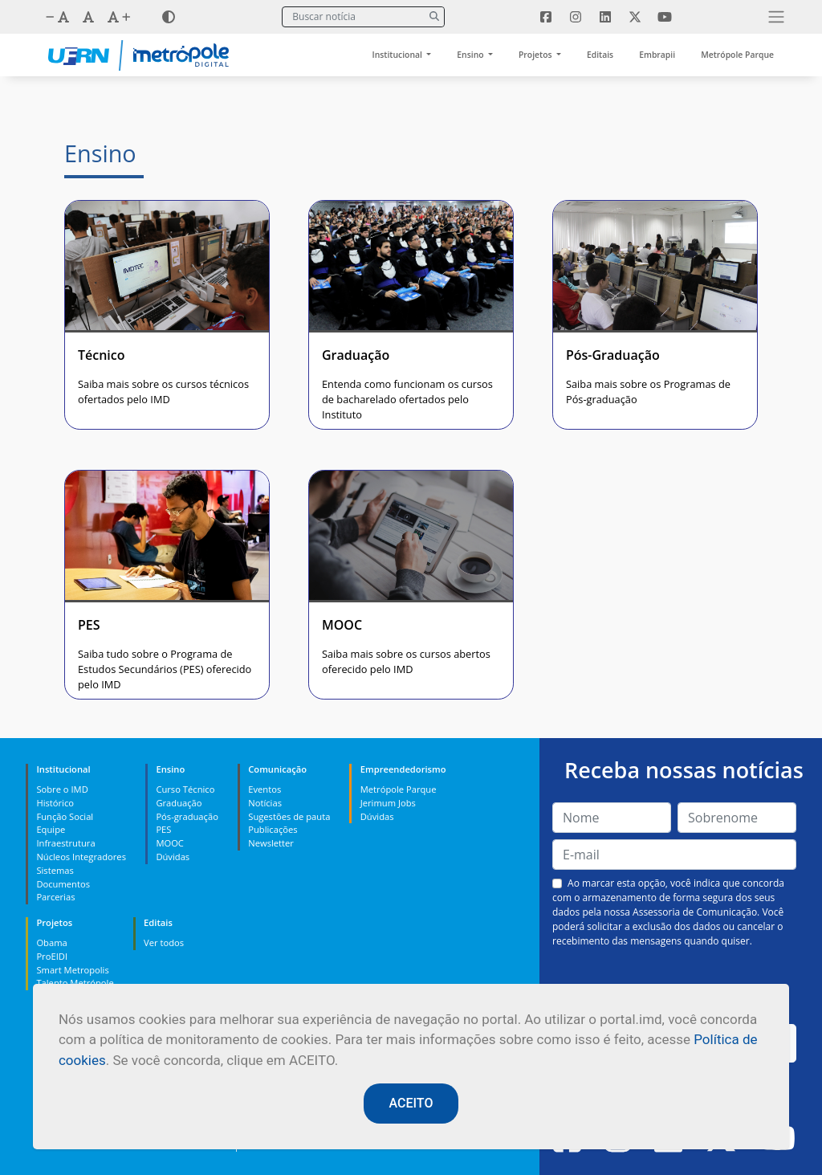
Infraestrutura (65, 843)
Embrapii (657, 54)
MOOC (170, 843)
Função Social (64, 816)
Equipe (50, 829)
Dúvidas (172, 857)
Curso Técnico (185, 789)
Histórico (55, 803)
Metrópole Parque (737, 54)
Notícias (265, 803)
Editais (600, 54)
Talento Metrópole (74, 983)
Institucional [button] (398, 54)
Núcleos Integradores (81, 857)
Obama (51, 942)
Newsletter (271, 843)
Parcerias (55, 897)
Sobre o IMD (61, 789)
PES (163, 829)
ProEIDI (51, 956)
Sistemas (54, 870)
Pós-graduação (187, 816)
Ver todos (164, 942)
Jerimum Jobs (388, 803)
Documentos (63, 884)
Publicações (272, 829)
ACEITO (411, 1103)
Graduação (178, 803)
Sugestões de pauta (289, 816)
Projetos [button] (536, 54)
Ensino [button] (471, 54)
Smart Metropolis (72, 970)
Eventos (264, 789)
